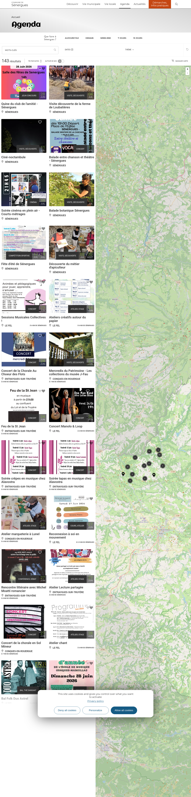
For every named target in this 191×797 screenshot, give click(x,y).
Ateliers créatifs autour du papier (67, 319)
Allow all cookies (124, 710)
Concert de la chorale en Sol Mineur (21, 644)
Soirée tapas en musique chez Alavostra (70, 480)
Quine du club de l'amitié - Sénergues (19, 105)
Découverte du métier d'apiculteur (64, 265)
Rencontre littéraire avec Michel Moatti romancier (23, 589)
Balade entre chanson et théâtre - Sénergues (71, 158)
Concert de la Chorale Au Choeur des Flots (18, 372)
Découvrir (72, 4)
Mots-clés (11, 50)
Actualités (140, 4)
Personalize (95, 710)
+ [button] (187, 69)
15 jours (137, 38)
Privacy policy (95, 701)
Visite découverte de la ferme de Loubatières (69, 105)
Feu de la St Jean (13, 426)
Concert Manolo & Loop (65, 426)
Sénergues (19, 4)
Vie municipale (91, 4)
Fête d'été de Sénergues (18, 264)
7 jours (122, 38)
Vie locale (110, 4)
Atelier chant (58, 643)
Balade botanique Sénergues (69, 210)
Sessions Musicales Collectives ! (23, 319)
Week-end (105, 38)
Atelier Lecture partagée (66, 587)
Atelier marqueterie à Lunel (20, 534)
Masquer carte (180, 61)
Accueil (15, 17)
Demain (89, 38)
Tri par (35, 61)
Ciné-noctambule (13, 157)
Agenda (124, 4)
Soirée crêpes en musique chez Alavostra (23, 480)
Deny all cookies (67, 710)
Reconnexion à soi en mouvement (64, 535)
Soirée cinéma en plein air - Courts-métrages (20, 212)
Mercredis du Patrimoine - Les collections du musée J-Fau (70, 372)
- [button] (187, 73)
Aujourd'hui (72, 38)
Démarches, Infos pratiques (160, 4)
